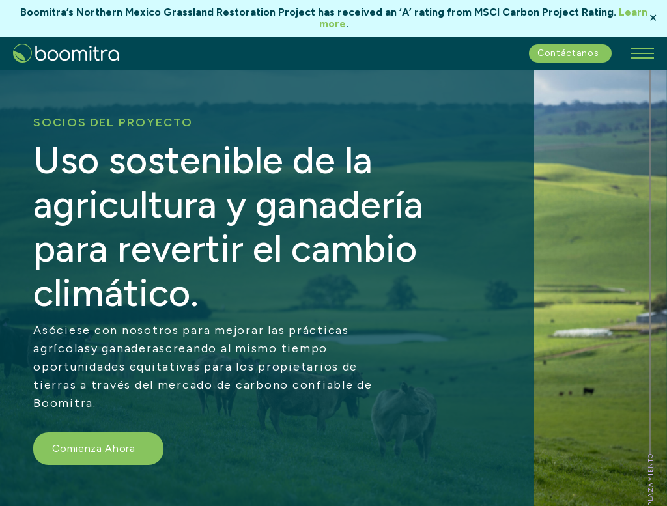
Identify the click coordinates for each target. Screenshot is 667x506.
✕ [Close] (653, 18)
